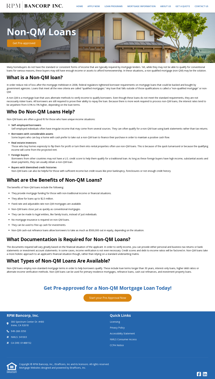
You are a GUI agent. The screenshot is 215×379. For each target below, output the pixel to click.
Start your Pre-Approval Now (107, 298)
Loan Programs (113, 6)
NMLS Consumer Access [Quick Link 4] (123, 339)
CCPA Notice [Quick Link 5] (117, 345)
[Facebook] (199, 374)
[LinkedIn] (205, 374)
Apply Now (94, 6)
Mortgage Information (141, 6)
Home (79, 6)
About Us (165, 6)
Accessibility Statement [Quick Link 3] (122, 333)
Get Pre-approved (24, 43)
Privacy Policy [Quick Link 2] (117, 327)
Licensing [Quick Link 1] (115, 321)
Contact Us (201, 6)
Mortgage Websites (30, 367)
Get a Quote (183, 6)
